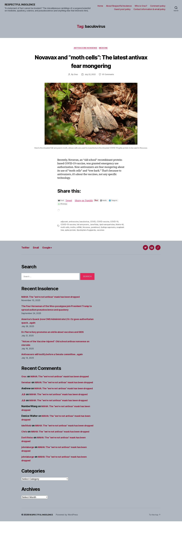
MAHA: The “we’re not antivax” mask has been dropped (53, 297)
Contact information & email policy (149, 9)
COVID (93, 222)
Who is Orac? (141, 6)
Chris (24, 446)
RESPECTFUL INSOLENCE (21, 4)
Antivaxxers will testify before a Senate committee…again (54, 354)
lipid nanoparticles (108, 225)
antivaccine (74, 222)
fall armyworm (83, 225)
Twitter (26, 248)
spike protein (79, 230)
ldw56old (26, 437)
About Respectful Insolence (119, 6)
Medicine (104, 48)
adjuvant (64, 222)
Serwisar (26, 386)
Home (100, 6)
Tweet (69, 201)
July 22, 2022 (90, 75)
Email (37, 248)
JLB (23, 405)
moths (75, 228)
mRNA (81, 228)
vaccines (110, 230)
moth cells (67, 228)
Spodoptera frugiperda (95, 230)
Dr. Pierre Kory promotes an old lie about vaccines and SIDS (55, 332)
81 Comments (108, 75)
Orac (75, 75)
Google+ (50, 248)
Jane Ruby (94, 225)
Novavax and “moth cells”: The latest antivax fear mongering (91, 61)
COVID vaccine (103, 222)
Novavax (89, 228)
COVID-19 (114, 222)
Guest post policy (122, 9)
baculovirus (84, 222)
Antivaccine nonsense (85, 48)
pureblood (98, 228)
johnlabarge (28, 465)
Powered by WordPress (69, 533)
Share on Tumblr (85, 201)
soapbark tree (67, 230)
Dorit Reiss (27, 456)
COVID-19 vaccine (68, 225)
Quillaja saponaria (111, 228)
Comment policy (157, 6)
